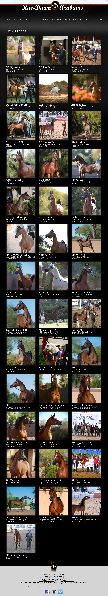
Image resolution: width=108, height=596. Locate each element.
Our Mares (43, 19)
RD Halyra (45, 292)
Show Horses (57, 19)
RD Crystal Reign (16, 217)
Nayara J (76, 67)
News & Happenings (80, 19)
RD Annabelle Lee (17, 442)
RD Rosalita (78, 142)
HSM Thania (46, 105)
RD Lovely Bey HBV (17, 105)
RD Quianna (46, 367)
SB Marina (12, 480)
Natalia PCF (46, 255)
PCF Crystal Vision (17, 517)
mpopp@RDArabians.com (46, 581)
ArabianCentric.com (58, 582)
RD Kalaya (77, 180)
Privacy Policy (47, 584)
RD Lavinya (13, 405)
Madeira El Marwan (83, 405)
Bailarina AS (79, 217)
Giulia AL (77, 330)
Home (8, 19)
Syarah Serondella (17, 330)
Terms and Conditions (58, 584)
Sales (67, 19)
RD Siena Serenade (17, 555)
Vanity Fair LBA (16, 292)
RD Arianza (78, 255)
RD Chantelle (46, 142)
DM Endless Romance (52, 405)
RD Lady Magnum (49, 517)
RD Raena (44, 180)
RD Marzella (78, 367)
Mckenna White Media (80, 582)
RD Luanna (13, 367)
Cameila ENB (14, 180)
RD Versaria (78, 517)
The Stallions (30, 19)
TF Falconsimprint (50, 480)
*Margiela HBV (48, 330)
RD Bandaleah (47, 67)
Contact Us (97, 19)
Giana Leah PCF (80, 292)
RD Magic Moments (83, 442)
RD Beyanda (78, 480)
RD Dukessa (46, 442)
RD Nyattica (13, 67)
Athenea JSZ (78, 105)
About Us (18, 19)
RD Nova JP (45, 217)
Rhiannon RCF (15, 142)
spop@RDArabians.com (67, 581)
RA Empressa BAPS (17, 255)
